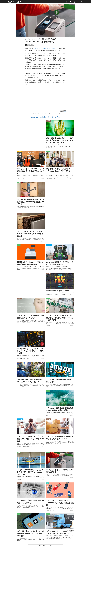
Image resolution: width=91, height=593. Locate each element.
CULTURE (48, 121)
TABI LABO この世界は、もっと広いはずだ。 (45, 117)
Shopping (49, 113)
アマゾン (45, 113)
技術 (42, 113)
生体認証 (38, 113)
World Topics (63, 113)
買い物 (34, 113)
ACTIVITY (19, 152)
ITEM (48, 484)
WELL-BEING (49, 245)
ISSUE (48, 152)
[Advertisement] (45, 573)
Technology (58, 113)
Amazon (53, 113)
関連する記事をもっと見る (45, 546)
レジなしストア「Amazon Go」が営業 (44, 49)
